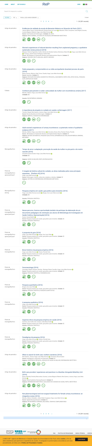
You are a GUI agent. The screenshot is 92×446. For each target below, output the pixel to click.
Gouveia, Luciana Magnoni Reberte (52, 376)
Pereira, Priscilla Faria (44, 252)
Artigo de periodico (10, 28)
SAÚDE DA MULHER (32, 159)
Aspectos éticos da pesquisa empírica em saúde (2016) (42, 320)
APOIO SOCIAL (75, 77)
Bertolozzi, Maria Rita (64, 52)
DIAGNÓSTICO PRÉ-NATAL (47, 77)
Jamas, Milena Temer (28, 30)
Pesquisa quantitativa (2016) (32, 285)
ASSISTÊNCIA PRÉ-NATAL (34, 360)
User (78, 4)
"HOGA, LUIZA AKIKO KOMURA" (29, 18)
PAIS (69, 77)
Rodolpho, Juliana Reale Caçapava (41, 398)
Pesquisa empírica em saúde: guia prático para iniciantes (42, 219)
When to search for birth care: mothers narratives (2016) (42, 355)
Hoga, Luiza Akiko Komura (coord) (31, 193)
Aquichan (29, 75)
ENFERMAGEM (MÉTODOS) (51, 179)
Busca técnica (80, 433)
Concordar (81, 439)
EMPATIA (30, 115)
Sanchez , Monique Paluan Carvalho (47, 269)
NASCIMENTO (59, 77)
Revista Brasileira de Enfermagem (36, 114)
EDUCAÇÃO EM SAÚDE (33, 77)
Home (6, 4)
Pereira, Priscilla (70, 132)
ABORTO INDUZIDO (49, 57)
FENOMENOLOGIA (45, 273)
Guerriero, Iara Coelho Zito (29, 321)
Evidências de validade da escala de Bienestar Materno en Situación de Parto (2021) (52, 28)
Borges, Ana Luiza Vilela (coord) (51, 193)
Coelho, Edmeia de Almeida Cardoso (48, 52)
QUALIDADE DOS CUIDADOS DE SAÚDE (54, 382)
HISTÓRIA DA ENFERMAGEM (35, 179)
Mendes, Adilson (26, 92)
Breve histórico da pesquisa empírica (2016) (37, 250)
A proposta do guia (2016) (31, 232)
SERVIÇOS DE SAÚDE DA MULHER (51, 360)
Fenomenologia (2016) (30, 267)
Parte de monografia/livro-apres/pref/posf (10, 173)
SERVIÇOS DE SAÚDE (31, 79)
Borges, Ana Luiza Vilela (45, 234)
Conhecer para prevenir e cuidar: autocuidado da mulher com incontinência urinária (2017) (54, 91)
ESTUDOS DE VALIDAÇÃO (44, 35)
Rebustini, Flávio (63, 30)
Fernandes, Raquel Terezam (29, 269)
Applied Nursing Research (34, 400)
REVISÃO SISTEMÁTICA (33, 135)
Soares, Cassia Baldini (28, 217)
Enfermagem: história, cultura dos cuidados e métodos (41, 177)
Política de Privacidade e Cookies (32, 443)
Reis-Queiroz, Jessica (37, 112)
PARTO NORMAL (31, 35)
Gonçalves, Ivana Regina (75, 30)
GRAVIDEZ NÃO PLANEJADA (35, 57)
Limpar (87, 17)
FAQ (54, 433)
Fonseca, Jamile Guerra (30, 53)
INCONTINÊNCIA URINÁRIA (34, 98)
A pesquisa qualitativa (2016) (32, 302)
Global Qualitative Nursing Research (36, 380)
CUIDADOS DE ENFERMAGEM (41, 115)
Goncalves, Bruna (52, 132)
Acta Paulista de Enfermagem (35, 34)
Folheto (7, 90)
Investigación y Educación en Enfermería (37, 358)
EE (49, 34)
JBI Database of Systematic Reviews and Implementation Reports (44, 55)
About (13, 4)
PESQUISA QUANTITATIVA (47, 290)
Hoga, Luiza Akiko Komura (44, 32)
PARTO (65, 77)
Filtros (7, 17)
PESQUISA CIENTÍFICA (33, 198)
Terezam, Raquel (26, 112)
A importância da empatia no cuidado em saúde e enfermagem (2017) (47, 110)
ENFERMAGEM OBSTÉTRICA (59, 35)
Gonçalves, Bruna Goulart (29, 153)
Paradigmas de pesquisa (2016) (33, 337)
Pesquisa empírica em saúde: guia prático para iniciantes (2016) (45, 191)
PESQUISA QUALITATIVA (47, 135)
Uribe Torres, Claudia (41, 73)
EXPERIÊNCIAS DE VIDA (61, 135)
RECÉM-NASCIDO (47, 159)
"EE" (15, 18)
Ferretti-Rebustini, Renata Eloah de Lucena (45, 30)
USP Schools (21, 4)
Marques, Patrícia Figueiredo (30, 52)
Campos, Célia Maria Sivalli (44, 321)
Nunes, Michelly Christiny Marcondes (32, 376)
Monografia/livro (10, 149)
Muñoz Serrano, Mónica (28, 73)
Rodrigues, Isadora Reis (43, 53)
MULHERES (25, 137)
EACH (52, 34)
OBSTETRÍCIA (73, 382)
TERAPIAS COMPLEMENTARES (58, 401)
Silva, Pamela (61, 132)
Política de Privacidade (65, 433)
